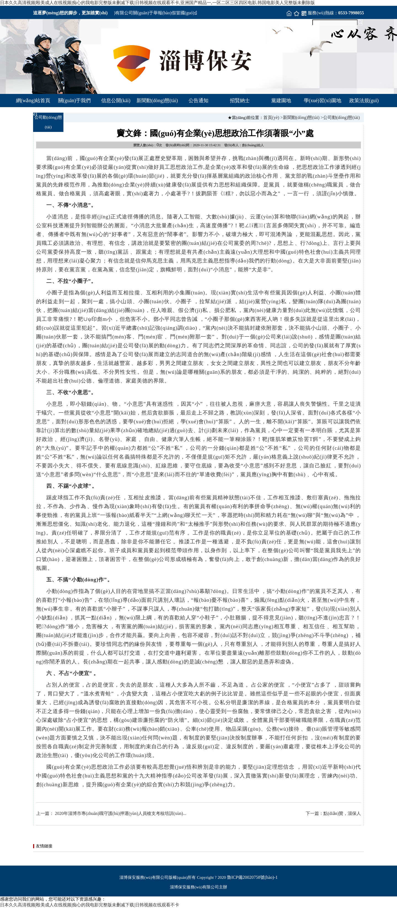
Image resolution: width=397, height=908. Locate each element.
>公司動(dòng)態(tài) (340, 117)
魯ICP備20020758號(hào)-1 (252, 877)
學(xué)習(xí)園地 (322, 100)
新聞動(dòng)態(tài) (157, 100)
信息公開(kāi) (115, 100)
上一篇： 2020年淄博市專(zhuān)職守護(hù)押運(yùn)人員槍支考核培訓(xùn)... (111, 813)
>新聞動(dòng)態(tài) (300, 117)
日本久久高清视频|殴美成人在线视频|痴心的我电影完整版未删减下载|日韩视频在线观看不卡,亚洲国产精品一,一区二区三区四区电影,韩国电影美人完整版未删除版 (157, 2)
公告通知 (198, 100)
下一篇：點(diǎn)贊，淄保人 (333, 813)
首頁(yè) (271, 117)
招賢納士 (240, 100)
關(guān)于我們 (74, 100)
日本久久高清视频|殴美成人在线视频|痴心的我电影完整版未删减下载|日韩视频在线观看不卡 (89, 904)
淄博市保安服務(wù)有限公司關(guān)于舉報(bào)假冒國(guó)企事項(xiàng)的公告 (161, 12)
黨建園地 (281, 100)
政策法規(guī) (364, 100)
